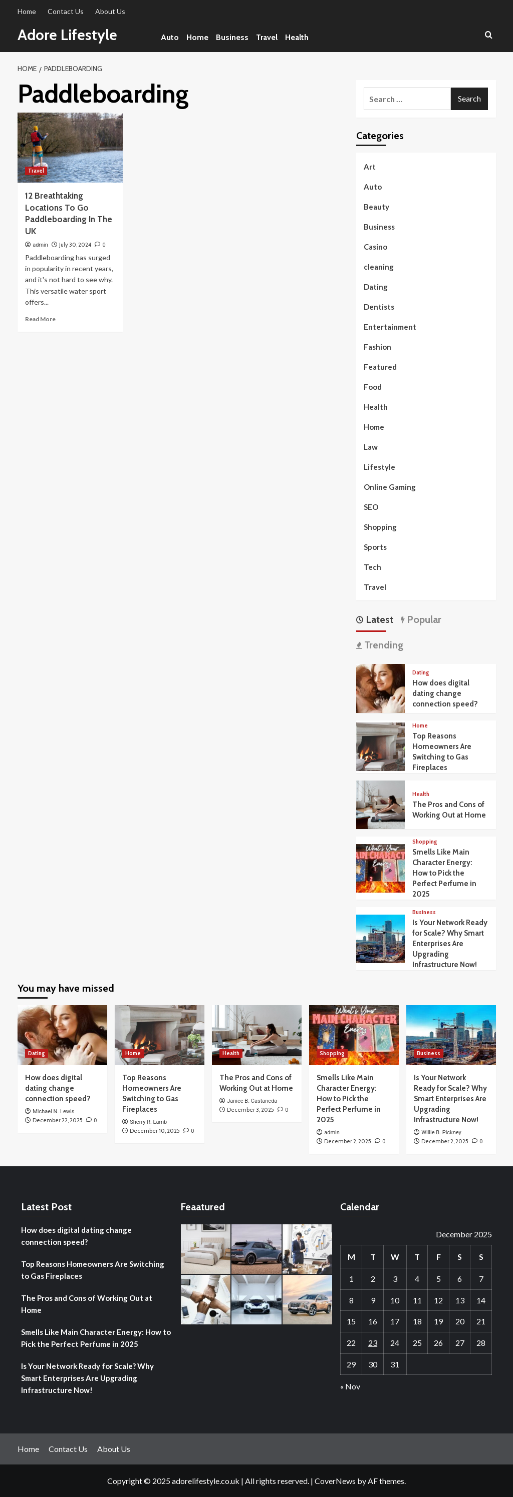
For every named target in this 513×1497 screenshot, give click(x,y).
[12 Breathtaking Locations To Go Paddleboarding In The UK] (70, 148)
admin (40, 245)
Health (297, 37)
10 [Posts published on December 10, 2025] (394, 1300)
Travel (267, 37)
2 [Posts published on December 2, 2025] (373, 1278)
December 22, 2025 (58, 1120)
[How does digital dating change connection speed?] (380, 687)
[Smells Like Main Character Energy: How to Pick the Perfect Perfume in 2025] (380, 867)
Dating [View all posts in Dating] (420, 672)
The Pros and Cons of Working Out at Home (86, 1303)
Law (371, 446)
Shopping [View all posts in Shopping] (424, 842)
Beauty (376, 206)
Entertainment (390, 326)
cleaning (379, 266)
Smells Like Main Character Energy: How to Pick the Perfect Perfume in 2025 (444, 873)
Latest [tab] (378, 619)
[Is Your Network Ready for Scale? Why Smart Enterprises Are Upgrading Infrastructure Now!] (380, 938)
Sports (375, 546)
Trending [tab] (382, 645)
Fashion (377, 346)
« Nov (350, 1386)
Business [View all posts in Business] (424, 912)
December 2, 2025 (347, 1141)
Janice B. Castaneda (252, 1101)
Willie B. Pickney (441, 1132)
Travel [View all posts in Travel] (36, 170)
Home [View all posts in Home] (420, 725)
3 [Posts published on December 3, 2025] (395, 1278)
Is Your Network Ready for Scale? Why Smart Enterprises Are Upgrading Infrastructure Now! (449, 943)
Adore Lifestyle (68, 35)
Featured (380, 366)
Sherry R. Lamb (148, 1122)
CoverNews (335, 1480)
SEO (371, 506)
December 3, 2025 (250, 1109)
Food (373, 386)
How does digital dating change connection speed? (445, 693)
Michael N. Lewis (53, 1111)
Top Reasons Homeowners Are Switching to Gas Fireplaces (92, 1269)
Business (232, 37)
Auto (170, 37)
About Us (110, 11)
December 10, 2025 (155, 1130)
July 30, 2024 (75, 244)
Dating (376, 286)
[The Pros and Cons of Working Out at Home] (380, 804)
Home (27, 11)
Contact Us (66, 11)
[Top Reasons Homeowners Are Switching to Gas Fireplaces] (380, 745)
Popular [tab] (422, 619)
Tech (372, 566)
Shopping (380, 526)
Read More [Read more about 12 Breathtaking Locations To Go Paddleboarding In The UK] (40, 319)
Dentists (379, 306)
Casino (375, 246)
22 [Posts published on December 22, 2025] (351, 1342)
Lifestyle (379, 466)
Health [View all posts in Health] (420, 794)
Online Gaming (390, 486)
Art (370, 166)
